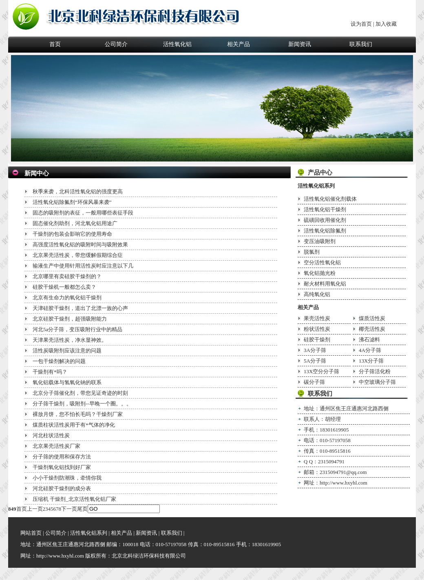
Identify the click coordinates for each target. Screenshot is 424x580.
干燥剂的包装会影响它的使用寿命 (72, 234)
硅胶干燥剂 (317, 339)
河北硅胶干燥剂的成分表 (62, 488)
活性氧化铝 (177, 44)
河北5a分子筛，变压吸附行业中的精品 (77, 329)
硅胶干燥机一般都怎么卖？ (64, 287)
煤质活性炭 (372, 318)
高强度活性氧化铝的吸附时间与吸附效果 (80, 244)
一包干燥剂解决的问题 (59, 361)
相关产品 (238, 44)
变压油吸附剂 (320, 241)
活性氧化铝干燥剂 (325, 209)
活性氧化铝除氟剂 (325, 231)
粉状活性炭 (317, 329)
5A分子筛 (315, 361)
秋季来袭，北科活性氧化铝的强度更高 (78, 191)
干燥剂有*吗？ (50, 372)
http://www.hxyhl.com (343, 483)
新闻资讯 (299, 44)
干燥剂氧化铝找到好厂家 (62, 467)
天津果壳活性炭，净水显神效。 (70, 340)
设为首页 (361, 24)
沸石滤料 (369, 339)
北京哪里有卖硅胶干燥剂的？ (67, 276)
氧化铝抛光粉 (320, 273)
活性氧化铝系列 (316, 186)
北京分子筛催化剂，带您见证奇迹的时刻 (80, 393)
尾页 (82, 509)
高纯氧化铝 (317, 294)
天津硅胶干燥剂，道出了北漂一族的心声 (80, 308)
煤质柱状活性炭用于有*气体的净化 (74, 425)
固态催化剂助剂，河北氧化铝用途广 (75, 223)
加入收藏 (386, 24)
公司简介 (116, 44)
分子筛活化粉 (375, 371)
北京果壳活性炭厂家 (56, 446)
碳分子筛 (314, 382)
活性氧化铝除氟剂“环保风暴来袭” (72, 202)
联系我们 (360, 44)
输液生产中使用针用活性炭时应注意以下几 (83, 266)
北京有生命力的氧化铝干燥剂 (67, 297)
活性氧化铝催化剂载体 (330, 199)
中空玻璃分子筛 (377, 382)
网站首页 (31, 533)
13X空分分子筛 (321, 371)
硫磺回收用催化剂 (325, 220)
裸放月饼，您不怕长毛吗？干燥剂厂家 (78, 414)
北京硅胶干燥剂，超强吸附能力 (70, 319)
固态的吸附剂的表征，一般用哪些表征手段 (83, 213)
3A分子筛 (315, 350)
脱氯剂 (312, 252)
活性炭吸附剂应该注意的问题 (67, 351)
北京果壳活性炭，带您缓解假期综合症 (78, 255)
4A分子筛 (370, 350)
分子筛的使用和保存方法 (62, 457)
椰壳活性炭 (372, 329)
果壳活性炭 (317, 318)
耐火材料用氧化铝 (325, 284)
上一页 (35, 509)
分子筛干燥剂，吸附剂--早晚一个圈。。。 (82, 404)
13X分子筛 (371, 361)
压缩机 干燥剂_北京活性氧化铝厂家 (74, 499)
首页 (55, 44)
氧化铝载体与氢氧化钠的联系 (67, 382)
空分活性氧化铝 (322, 262)
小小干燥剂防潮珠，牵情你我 (67, 478)
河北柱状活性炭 (51, 435)
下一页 (69, 509)
